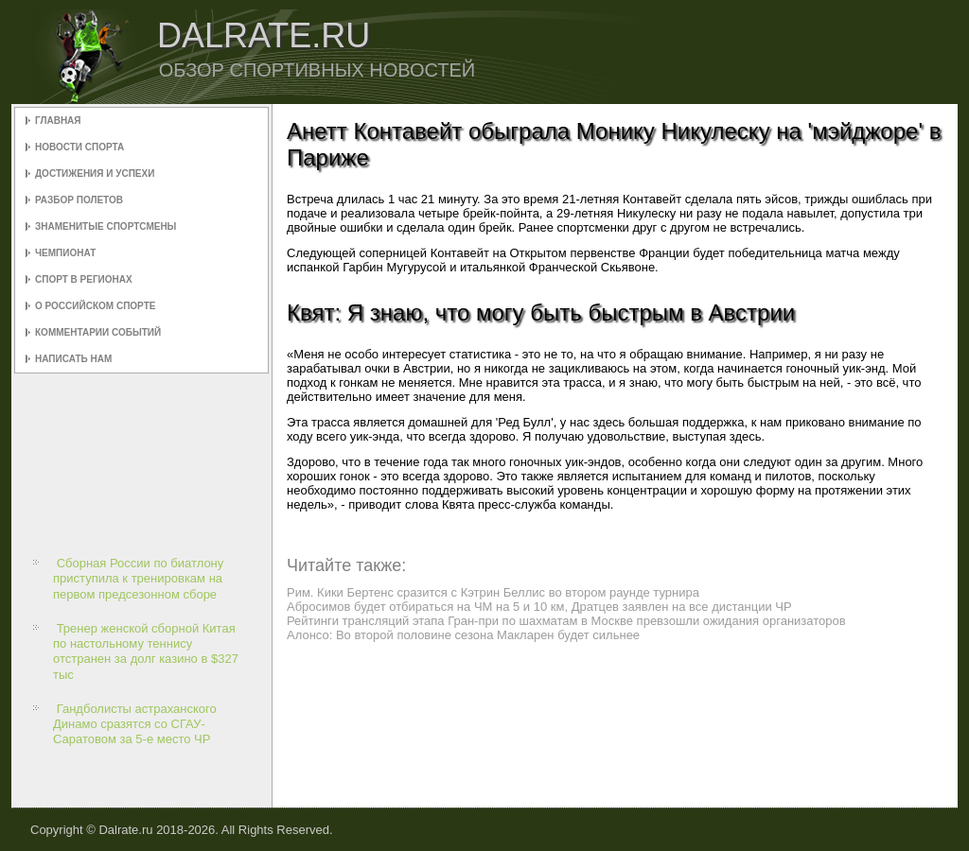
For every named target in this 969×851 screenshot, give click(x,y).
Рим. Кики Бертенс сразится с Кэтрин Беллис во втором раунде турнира (493, 592)
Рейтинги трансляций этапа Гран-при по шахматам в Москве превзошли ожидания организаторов (566, 621)
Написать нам (73, 359)
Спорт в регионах (83, 279)
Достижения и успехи (94, 173)
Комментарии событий (98, 332)
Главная (58, 120)
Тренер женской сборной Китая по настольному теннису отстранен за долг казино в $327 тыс (145, 651)
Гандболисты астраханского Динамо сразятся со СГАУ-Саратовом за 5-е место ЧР (135, 724)
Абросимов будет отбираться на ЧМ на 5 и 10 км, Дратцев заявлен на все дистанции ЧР (539, 606)
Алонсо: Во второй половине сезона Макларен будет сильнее (463, 635)
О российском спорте (95, 306)
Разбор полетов (79, 200)
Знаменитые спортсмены (105, 226)
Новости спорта (79, 147)
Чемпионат (65, 253)
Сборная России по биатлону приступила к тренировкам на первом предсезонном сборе (138, 578)
